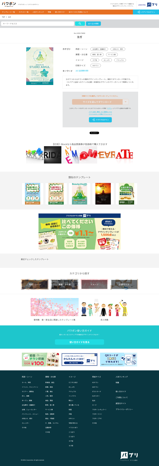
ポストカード (96, 391)
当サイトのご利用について (78, 12)
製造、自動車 (49, 414)
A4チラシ (96, 65)
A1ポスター (96, 396)
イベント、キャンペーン (30, 387)
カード (94, 405)
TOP (3, 17)
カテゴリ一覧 (24, 12)
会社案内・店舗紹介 (99, 49)
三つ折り (72, 436)
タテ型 (95, 60)
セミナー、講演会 (28, 391)
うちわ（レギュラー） (99, 409)
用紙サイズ (96, 376)
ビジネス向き (73, 382)
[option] (32, 194)
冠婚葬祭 (48, 427)
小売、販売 (49, 396)
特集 (49, 12)
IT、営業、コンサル (52, 423)
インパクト (72, 396)
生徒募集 (82, 70)
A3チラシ (95, 382)
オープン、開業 (27, 400)
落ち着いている (74, 405)
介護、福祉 (49, 391)
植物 (86, 70)
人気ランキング (38, 12)
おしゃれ (107, 60)
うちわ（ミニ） (97, 414)
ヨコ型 (71, 445)
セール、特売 (26, 382)
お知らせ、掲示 (118, 49)
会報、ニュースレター (29, 409)
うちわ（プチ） (97, 418)
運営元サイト (121, 403)
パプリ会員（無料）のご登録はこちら (100, 112)
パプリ (109, 108)
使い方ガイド (60, 12)
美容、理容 (49, 400)
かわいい (72, 418)
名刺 (93, 400)
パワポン (9, 4)
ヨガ (77, 70)
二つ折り (72, 432)
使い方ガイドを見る (79, 342)
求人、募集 (25, 396)
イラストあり (73, 427)
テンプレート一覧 (8, 12)
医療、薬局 (49, 387)
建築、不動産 (49, 418)
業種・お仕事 (50, 376)
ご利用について (122, 397)
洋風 (70, 414)
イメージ (72, 376)
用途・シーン (27, 376)
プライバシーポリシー (124, 409)
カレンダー (25, 423)
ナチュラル (120, 60)
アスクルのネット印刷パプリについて (100, 114)
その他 (24, 427)
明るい (71, 400)
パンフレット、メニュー (30, 414)
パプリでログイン (146, 12)
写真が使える (73, 423)
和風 (70, 409)
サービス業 (112, 54)
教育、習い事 (97, 54)
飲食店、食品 (49, 382)
